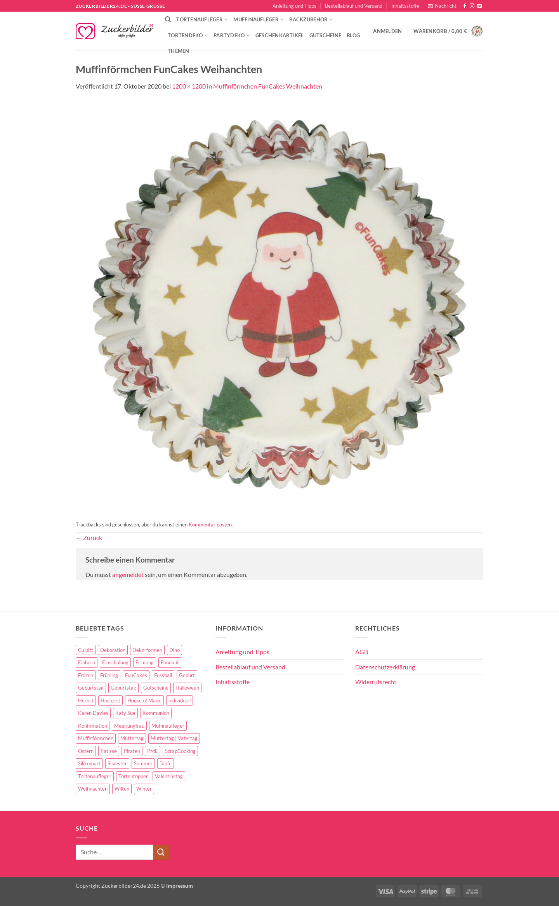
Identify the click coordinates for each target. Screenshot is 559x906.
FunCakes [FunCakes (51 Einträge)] (136, 675)
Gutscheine (325, 35)
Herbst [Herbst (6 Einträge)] (86, 700)
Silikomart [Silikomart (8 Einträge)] (89, 763)
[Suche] (168, 19)
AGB (361, 651)
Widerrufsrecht (375, 681)
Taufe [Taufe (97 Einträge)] (166, 763)
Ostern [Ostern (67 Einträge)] (86, 751)
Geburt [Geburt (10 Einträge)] (187, 675)
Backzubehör (311, 19)
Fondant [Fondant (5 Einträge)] (170, 662)
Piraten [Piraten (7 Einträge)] (132, 751)
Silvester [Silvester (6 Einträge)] (117, 763)
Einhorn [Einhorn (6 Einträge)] (86, 662)
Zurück (89, 537)
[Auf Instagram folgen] (472, 6)
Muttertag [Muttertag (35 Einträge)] (132, 738)
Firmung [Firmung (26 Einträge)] (144, 662)
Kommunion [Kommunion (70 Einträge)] (155, 713)
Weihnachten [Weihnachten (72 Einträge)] (93, 789)
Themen (178, 51)
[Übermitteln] (161, 852)
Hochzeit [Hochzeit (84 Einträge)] (110, 700)
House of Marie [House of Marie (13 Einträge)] (144, 700)
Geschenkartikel (279, 35)
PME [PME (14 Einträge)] (152, 751)
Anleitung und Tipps (294, 6)
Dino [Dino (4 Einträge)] (174, 650)
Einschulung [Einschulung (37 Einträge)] (115, 662)
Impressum (179, 885)
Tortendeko (188, 35)
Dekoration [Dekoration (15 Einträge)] (112, 650)
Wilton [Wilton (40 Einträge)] (122, 789)
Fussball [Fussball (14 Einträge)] (163, 675)
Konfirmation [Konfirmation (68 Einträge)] (92, 726)
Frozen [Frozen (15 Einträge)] (85, 675)
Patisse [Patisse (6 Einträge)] (109, 751)
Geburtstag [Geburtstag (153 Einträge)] (91, 688)
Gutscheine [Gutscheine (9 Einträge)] (155, 688)
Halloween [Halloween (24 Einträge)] (187, 688)
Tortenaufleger (202, 19)
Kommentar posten (210, 524)
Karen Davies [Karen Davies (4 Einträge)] (93, 713)
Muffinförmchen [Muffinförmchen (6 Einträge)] (95, 738)
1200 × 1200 (189, 86)
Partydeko (232, 35)
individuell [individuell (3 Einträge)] (179, 700)
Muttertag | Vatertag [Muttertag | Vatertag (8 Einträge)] (174, 738)
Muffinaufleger (258, 19)
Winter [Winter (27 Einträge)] (144, 789)
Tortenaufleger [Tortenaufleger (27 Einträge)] (94, 776)
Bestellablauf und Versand (353, 6)
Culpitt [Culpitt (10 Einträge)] (85, 650)
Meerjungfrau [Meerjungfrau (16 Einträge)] (129, 726)
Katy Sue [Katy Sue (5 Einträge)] (125, 713)
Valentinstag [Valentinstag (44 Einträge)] (169, 776)
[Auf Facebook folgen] (464, 6)
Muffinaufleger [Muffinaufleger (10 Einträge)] (167, 726)
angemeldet (128, 574)
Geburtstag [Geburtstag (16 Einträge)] (123, 688)
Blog (353, 35)
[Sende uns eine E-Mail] (479, 6)
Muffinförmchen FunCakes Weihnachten (267, 86)
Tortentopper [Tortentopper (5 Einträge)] (133, 776)
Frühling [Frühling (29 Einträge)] (109, 675)
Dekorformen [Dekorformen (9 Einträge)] (147, 650)
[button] (442, 6)
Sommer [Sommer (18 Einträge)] (143, 763)
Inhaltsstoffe (405, 6)
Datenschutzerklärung (385, 667)
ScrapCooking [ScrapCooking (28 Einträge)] (180, 751)
